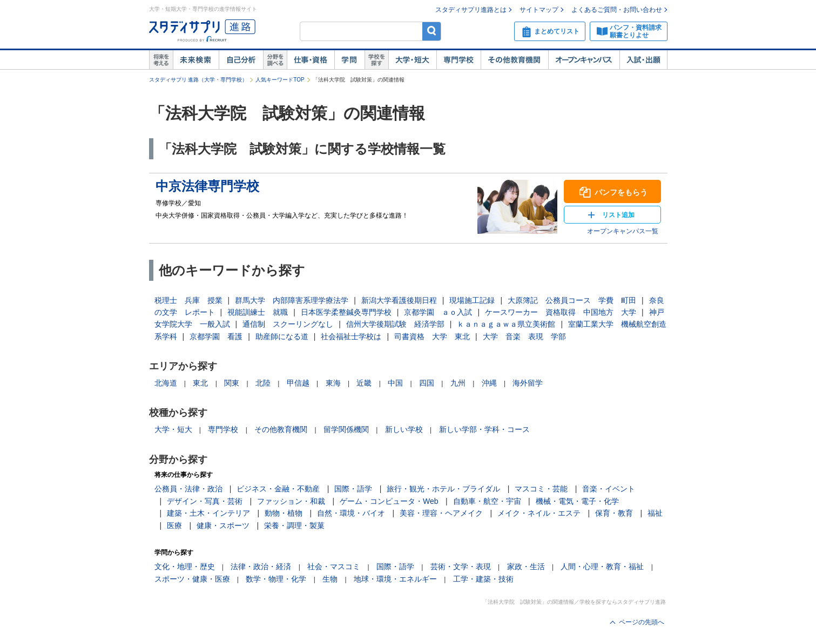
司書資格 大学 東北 (432, 336)
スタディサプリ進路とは (471, 10)
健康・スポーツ (223, 525)
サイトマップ (539, 10)
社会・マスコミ (333, 566)
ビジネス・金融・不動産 (278, 488)
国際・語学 (353, 488)
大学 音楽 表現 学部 (524, 336)
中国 (395, 383)
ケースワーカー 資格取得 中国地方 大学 (560, 312)
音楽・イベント (608, 488)
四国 (426, 383)
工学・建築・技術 (483, 579)
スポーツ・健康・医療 (192, 579)
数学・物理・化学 (276, 579)
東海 (333, 383)
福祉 (655, 513)
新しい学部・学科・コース (484, 429)
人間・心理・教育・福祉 (602, 566)
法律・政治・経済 (261, 566)
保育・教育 (614, 513)
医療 (174, 525)
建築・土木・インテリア (208, 513)
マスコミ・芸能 (541, 488)
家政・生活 (526, 566)
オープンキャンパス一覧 (622, 231)
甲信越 (298, 383)
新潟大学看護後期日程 (399, 300)
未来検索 (196, 60)
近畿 (364, 383)
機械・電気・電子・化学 (577, 501)
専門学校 (458, 60)
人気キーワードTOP (279, 80)
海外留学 (527, 383)
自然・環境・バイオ (351, 513)
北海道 (165, 383)
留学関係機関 (346, 429)
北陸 (263, 383)
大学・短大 (412, 60)
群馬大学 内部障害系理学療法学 (291, 300)
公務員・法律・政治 (188, 488)
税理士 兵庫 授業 (188, 300)
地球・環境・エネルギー (395, 579)
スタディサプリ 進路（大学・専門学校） (198, 80)
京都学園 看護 (216, 336)
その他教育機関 (514, 60)
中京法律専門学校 (207, 186)
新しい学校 (404, 429)
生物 (330, 579)
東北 (200, 383)
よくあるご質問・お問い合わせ (616, 10)
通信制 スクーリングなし (287, 324)
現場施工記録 (472, 300)
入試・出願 (643, 60)
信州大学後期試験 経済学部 (395, 324)
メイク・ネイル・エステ (539, 513)
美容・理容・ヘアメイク (441, 513)
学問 (349, 60)
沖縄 (489, 383)
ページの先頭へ (641, 622)
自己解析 (241, 60)
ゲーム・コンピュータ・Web (389, 501)
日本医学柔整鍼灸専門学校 (346, 312)
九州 (458, 383)
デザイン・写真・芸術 (204, 501)
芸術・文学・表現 (460, 566)
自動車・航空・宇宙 (487, 501)
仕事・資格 (310, 60)
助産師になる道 (281, 336)
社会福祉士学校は (351, 336)
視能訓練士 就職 (257, 312)
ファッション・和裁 (291, 501)
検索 (431, 31)
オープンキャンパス (583, 60)
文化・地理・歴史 (184, 566)
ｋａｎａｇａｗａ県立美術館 (506, 324)
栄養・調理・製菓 (294, 525)
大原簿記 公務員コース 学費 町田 (572, 300)
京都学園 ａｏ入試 (438, 312)
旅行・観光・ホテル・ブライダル (443, 488)
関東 (231, 383)
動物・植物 (283, 513)
